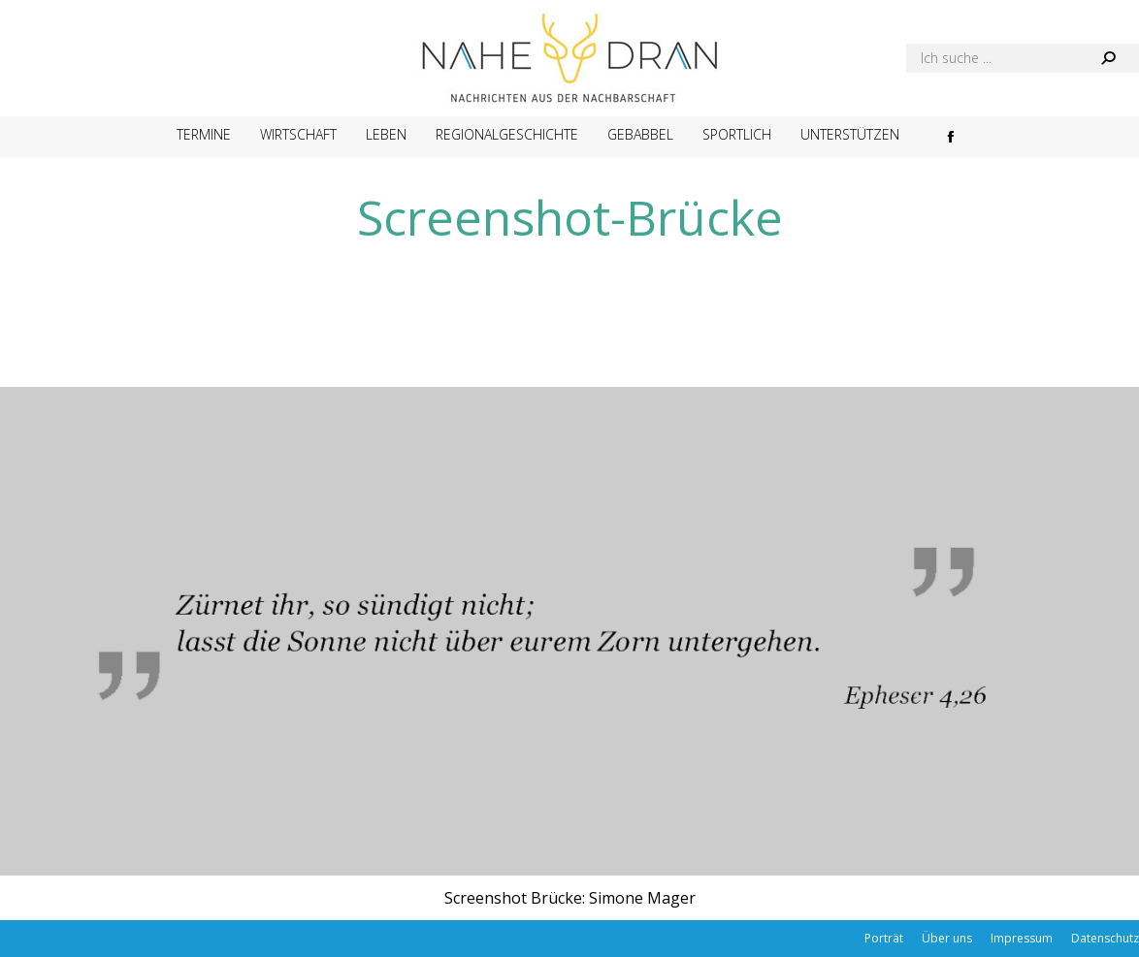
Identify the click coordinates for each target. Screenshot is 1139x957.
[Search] (1022, 58)
